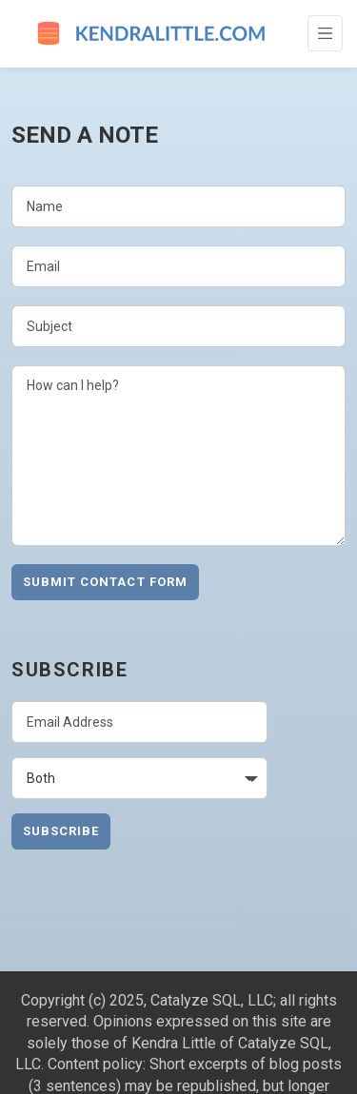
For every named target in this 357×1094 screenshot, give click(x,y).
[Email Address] (139, 722)
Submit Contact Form (105, 582)
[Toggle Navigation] (325, 33)
